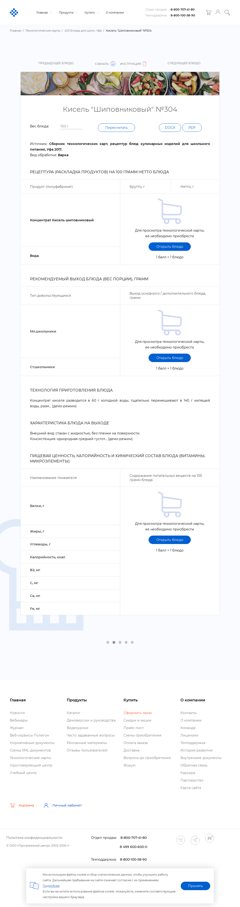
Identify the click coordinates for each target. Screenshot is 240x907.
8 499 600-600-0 (133, 847)
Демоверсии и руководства (91, 720)
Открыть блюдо (169, 246)
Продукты (68, 12)
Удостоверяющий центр (31, 765)
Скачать (105, 64)
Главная (43, 12)
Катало (73, 713)
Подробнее (51, 886)
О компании (116, 12)
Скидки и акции (137, 720)
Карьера (187, 773)
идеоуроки (77, 728)
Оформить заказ (138, 713)
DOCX (170, 128)
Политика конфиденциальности (34, 837)
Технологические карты (30, 758)
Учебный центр (23, 773)
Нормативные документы (32, 743)
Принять (195, 886)
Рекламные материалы (87, 743)
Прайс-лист (134, 728)
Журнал (16, 728)
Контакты (188, 713)
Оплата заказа (136, 743)
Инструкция (134, 64)
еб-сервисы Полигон (29, 735)
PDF (192, 128)
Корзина (22, 805)
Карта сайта (190, 788)
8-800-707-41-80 (183, 9)
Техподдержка (192, 743)
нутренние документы (200, 758)
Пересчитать (116, 128)
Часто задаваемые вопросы (91, 735)
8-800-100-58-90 (183, 15)
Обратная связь (193, 765)
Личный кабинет (62, 805)
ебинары (19, 720)
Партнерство (191, 780)
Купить (91, 12)
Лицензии (189, 735)
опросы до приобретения (147, 758)
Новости (17, 713)
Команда (187, 728)
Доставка (131, 750)
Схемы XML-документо (30, 750)
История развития (196, 750)
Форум (129, 765)
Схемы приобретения (142, 735)
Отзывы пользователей (87, 750)
